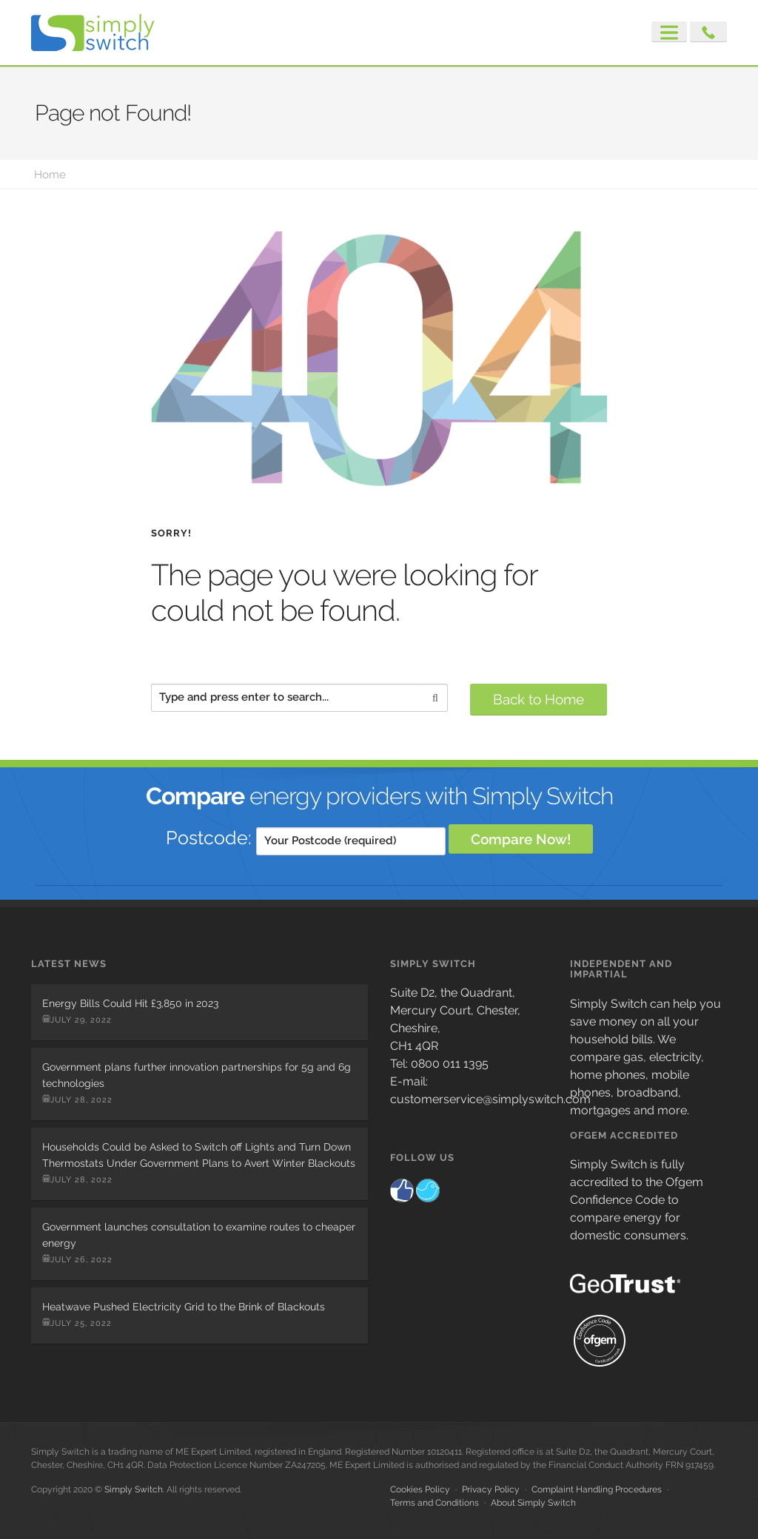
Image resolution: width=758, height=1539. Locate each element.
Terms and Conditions (434, 1503)
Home (50, 174)
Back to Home (538, 699)
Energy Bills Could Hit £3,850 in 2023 (130, 1003)
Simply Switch (133, 1489)
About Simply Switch (533, 1503)
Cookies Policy (420, 1489)
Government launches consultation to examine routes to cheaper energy (198, 1235)
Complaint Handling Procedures (596, 1489)
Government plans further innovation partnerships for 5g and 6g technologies (196, 1075)
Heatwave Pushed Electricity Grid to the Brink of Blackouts (183, 1307)
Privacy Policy (491, 1489)
